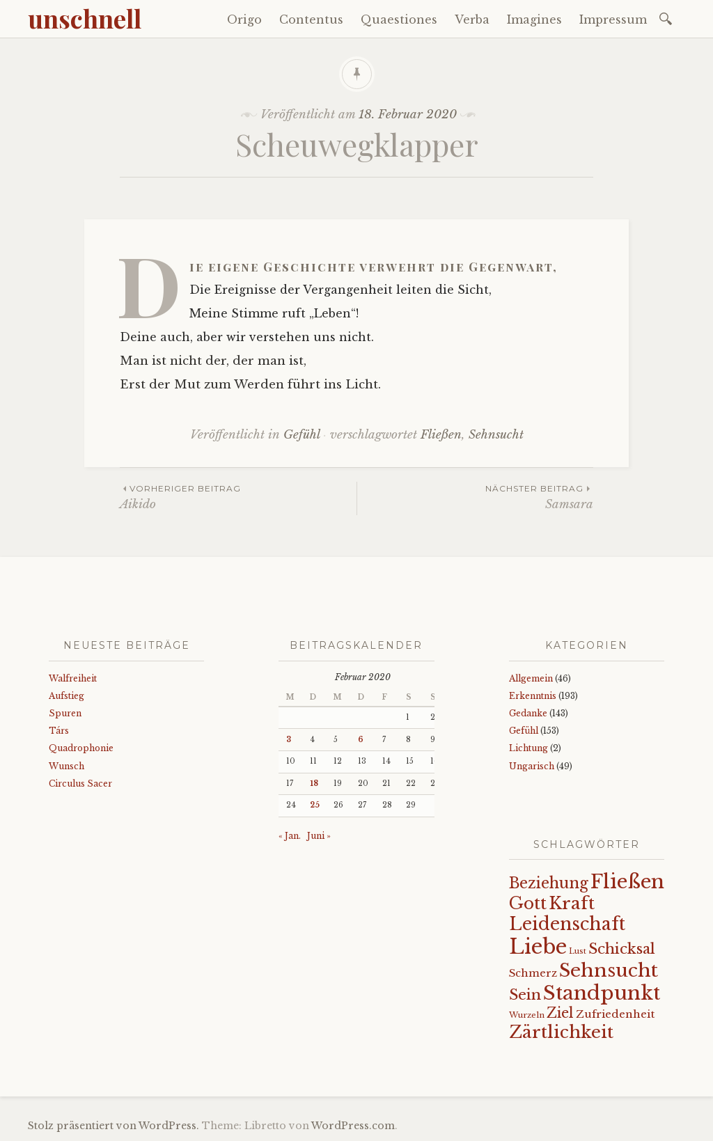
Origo (244, 19)
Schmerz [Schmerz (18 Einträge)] (533, 973)
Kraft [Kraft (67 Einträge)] (572, 903)
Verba (472, 19)
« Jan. (290, 836)
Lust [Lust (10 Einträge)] (577, 951)
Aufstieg (66, 696)
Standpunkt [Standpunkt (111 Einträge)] (601, 993)
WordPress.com (353, 1125)
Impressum (613, 19)
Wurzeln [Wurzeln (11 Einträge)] (526, 1015)
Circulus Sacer (80, 783)
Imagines (534, 19)
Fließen (441, 434)
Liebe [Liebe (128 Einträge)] (538, 946)
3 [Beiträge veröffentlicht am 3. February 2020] (288, 739)
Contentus (311, 19)
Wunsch (66, 766)
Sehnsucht (496, 434)
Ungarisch (531, 766)
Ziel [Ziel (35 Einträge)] (560, 1013)
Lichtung (528, 748)
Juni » (319, 836)
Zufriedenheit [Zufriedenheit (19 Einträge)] (615, 1014)
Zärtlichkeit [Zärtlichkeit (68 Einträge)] (561, 1032)
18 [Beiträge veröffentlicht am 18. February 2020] (314, 783)
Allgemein (531, 678)
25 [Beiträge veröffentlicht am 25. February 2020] (315, 805)
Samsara (475, 497)
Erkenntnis (532, 696)
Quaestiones (399, 19)
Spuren (65, 713)
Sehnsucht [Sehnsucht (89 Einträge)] (608, 970)
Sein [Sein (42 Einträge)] (525, 995)
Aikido (238, 497)
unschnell (84, 18)
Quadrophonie (81, 748)
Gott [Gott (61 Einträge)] (528, 903)
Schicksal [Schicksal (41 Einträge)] (621, 949)
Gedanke (528, 713)
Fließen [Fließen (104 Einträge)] (627, 881)
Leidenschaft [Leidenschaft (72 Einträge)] (567, 924)
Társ (59, 730)
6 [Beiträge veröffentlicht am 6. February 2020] (360, 739)
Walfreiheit (73, 678)
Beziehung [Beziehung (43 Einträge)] (548, 883)
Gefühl (301, 434)
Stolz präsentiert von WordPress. (113, 1125)
